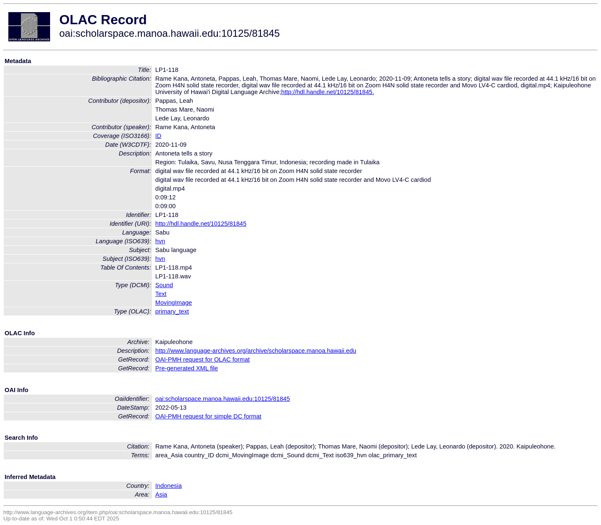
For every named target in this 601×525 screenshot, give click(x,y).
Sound (164, 285)
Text (161, 294)
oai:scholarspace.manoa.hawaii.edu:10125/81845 (222, 398)
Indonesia (168, 485)
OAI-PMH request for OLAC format (202, 359)
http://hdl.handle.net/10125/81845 (200, 223)
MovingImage (173, 302)
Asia (161, 494)
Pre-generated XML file (186, 368)
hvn (160, 241)
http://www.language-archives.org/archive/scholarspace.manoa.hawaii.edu (255, 350)
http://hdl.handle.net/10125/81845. (327, 92)
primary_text (172, 311)
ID (158, 136)
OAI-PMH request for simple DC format (208, 416)
